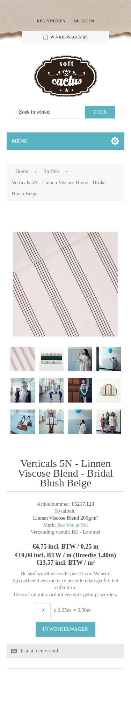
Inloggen (83, 21)
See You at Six (72, 525)
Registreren (51, 21)
